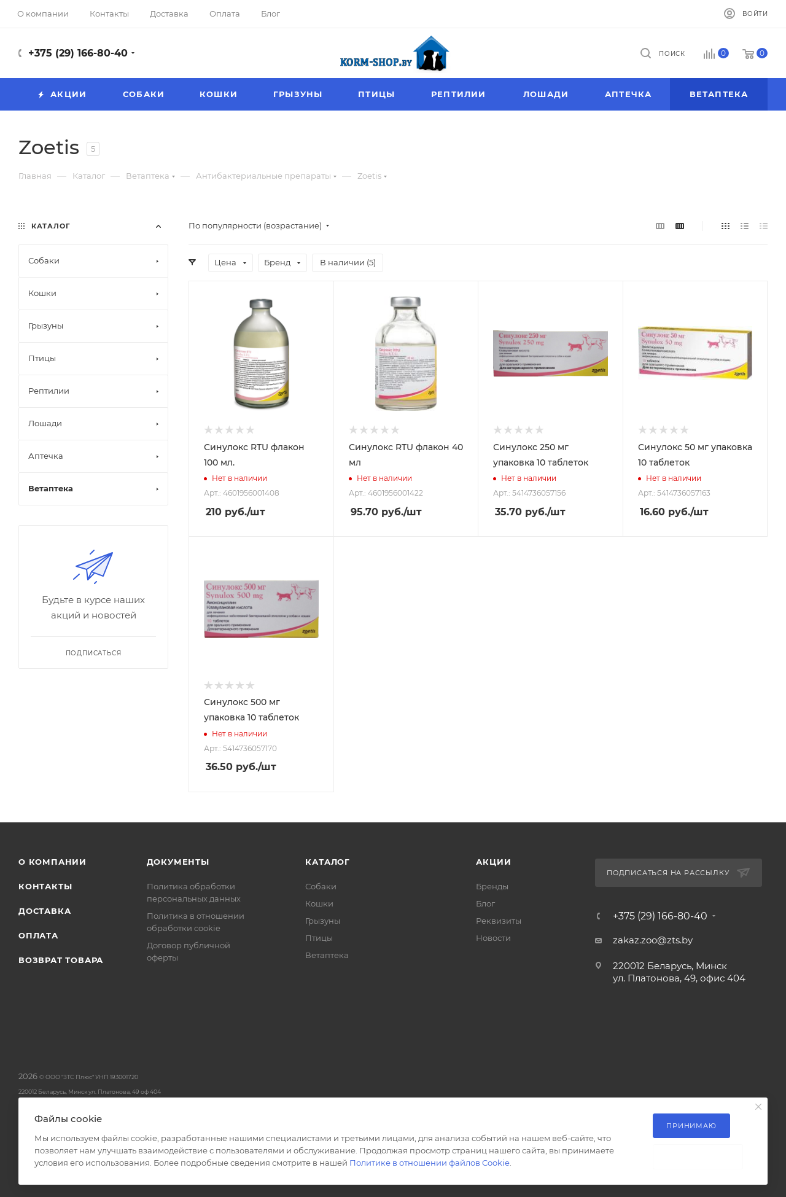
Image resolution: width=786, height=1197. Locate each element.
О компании (52, 862)
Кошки (319, 903)
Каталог (327, 862)
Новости (493, 938)
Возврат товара (60, 960)
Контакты (45, 886)
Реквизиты (498, 921)
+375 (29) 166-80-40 (78, 53)
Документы (178, 862)
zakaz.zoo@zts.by (653, 940)
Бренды (492, 886)
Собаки (321, 886)
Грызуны (322, 921)
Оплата (38, 935)
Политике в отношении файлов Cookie (429, 1163)
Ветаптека (327, 955)
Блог (485, 903)
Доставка (44, 911)
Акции (493, 862)
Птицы (319, 938)
